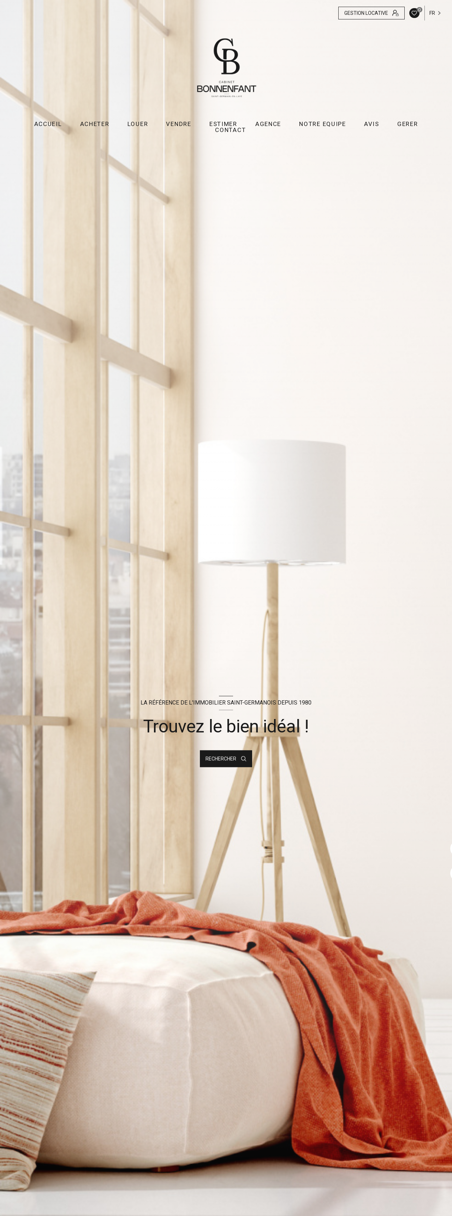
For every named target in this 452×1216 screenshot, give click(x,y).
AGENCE (268, 124)
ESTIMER (223, 124)
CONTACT (230, 130)
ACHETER (94, 124)
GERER (407, 124)
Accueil (48, 124)
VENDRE (178, 124)
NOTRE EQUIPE (322, 124)
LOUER (137, 124)
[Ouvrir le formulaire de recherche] (226, 758)
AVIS (371, 124)
